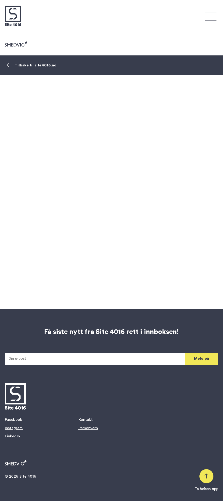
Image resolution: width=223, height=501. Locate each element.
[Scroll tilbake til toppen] (206, 480)
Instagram (14, 428)
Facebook (13, 419)
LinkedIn (12, 436)
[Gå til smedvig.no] (16, 43)
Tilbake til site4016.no (31, 65)
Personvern (88, 428)
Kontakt (85, 419)
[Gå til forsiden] (13, 16)
